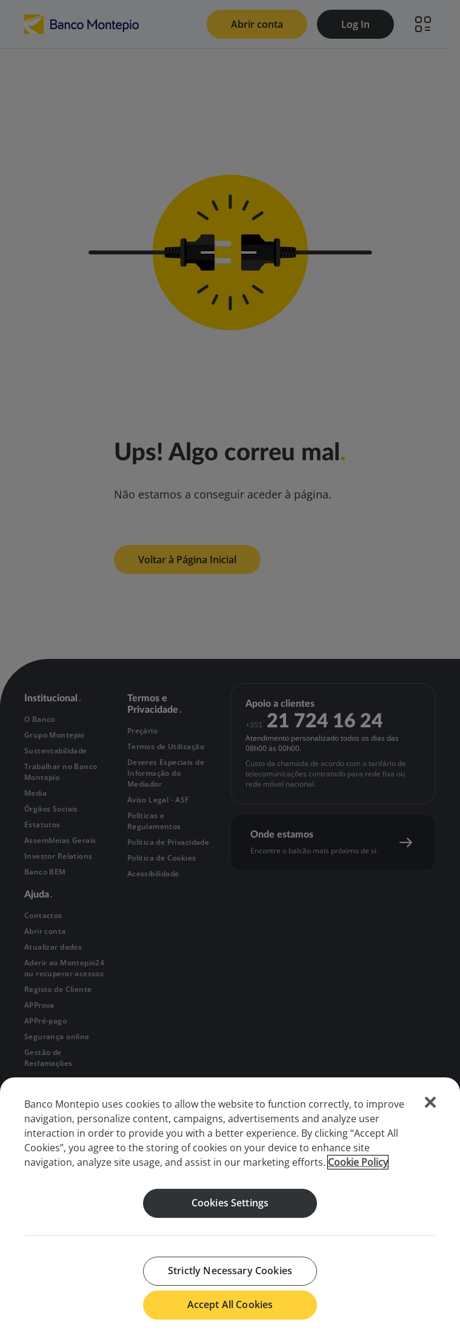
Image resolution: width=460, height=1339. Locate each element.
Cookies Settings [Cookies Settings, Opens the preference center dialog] (230, 1202)
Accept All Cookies (230, 1304)
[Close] (430, 1102)
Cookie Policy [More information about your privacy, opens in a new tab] (358, 1162)
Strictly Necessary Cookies (230, 1270)
